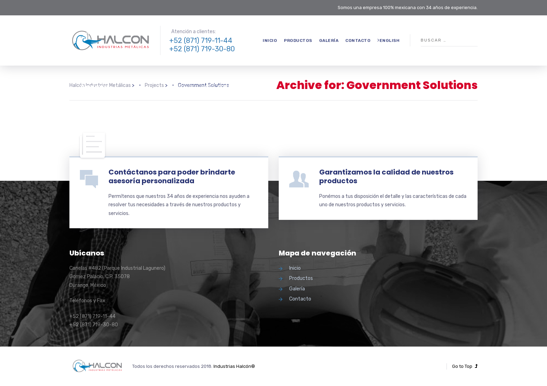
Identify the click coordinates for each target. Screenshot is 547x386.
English (388, 40)
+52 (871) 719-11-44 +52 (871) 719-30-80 (202, 44)
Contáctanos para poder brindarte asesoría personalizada (171, 176)
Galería (329, 40)
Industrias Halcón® (234, 366)
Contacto (357, 40)
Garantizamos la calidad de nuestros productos (386, 176)
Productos (298, 40)
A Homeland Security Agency (119, 83)
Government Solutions (104, 65)
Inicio (270, 40)
